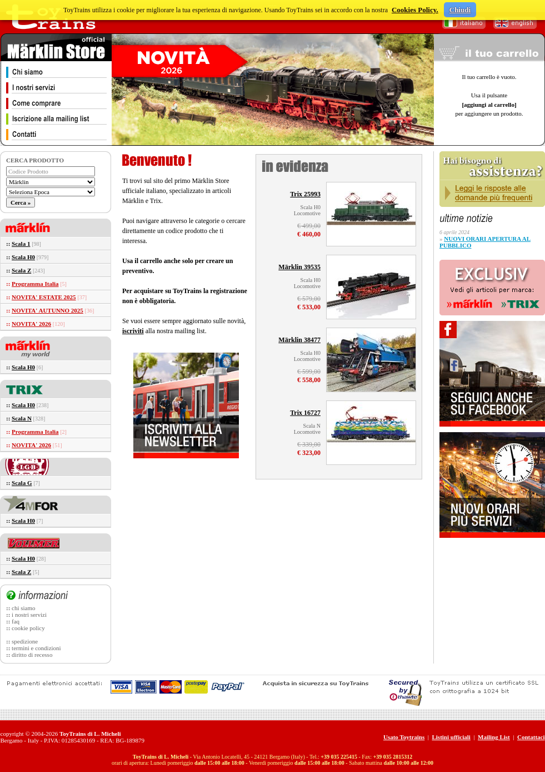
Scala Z (21, 270)
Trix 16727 (305, 413)
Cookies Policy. (415, 10)
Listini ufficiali (451, 737)
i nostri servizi (29, 614)
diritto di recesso (32, 654)
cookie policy (28, 628)
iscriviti (133, 331)
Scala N (22, 418)
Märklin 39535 (299, 267)
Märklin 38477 (299, 340)
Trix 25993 (305, 194)
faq (15, 621)
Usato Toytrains (403, 737)
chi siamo (23, 608)
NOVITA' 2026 (31, 323)
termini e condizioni (36, 648)
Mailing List (494, 737)
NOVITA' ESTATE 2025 (44, 297)
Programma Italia (35, 283)
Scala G (22, 482)
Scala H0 (23, 257)
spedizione (25, 641)
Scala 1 (21, 243)
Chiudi (460, 10)
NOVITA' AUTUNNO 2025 (47, 310)
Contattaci (531, 737)
